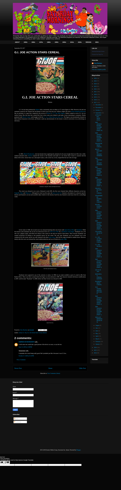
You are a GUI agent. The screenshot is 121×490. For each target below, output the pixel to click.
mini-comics (52, 237)
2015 (95, 350)
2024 (95, 83)
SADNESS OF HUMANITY (27, 342)
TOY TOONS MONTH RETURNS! (98, 290)
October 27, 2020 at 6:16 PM (26, 356)
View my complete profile (99, 69)
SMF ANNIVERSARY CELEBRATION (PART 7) (98, 182)
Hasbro (37, 109)
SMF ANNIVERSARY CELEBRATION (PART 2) (98, 300)
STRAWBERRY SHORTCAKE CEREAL (98, 199)
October (97, 110)
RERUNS (88, 42)
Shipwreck (28, 193)
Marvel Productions (29, 154)
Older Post (82, 368)
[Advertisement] (22, 436)
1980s (49, 42)
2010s (72, 42)
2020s (80, 42)
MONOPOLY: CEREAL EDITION (98, 276)
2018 (95, 99)
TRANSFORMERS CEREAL (98, 145)
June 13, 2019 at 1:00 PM (25, 347)
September (98, 113)
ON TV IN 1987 (98, 270)
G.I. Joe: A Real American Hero (53, 117)
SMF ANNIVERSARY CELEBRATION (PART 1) (98, 310)
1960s (33, 42)
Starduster (79, 230)
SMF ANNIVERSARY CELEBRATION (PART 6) (98, 214)
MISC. (97, 42)
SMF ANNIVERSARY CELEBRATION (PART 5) (98, 225)
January (97, 344)
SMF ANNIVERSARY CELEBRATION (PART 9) (98, 137)
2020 (95, 94)
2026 (95, 78)
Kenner (49, 113)
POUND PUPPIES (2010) (98, 206)
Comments (17, 422)
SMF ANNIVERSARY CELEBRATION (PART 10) (98, 126)
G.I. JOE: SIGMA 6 (98, 245)
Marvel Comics (26, 117)
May (96, 333)
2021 (95, 91)
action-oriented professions (78, 111)
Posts (16, 418)
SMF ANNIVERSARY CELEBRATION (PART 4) (98, 253)
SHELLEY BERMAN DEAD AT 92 (98, 320)
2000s (64, 42)
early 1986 (63, 239)
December (98, 104)
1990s (56, 42)
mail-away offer (54, 231)
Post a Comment (21, 359)
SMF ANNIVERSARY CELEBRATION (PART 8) (98, 171)
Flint (72, 230)
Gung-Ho (16, 193)
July (96, 328)
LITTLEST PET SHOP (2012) (98, 117)
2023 (95, 86)
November (98, 107)
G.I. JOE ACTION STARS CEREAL (98, 240)
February (98, 341)
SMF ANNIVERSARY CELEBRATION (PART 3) (98, 263)
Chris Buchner (98, 63)
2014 (95, 353)
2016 (95, 347)
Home (50, 368)
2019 (95, 97)
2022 (95, 89)
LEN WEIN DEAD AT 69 (98, 233)
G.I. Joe (24, 332)
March (97, 339)
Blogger (78, 450)
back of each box (57, 193)
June (96, 331)
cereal (20, 332)
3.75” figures (58, 113)
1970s (41, 42)
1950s (25, 42)
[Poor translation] (7, 462)
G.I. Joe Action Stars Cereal (34, 332)
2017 (95, 102)
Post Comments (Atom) (53, 373)
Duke (21, 193)
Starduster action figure (68, 231)
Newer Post (18, 368)
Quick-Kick (67, 230)
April (97, 336)
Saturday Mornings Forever (98, 51)
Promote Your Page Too (97, 54)
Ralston (30, 155)
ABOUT (17, 42)
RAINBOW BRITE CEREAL (98, 283)
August (97, 325)
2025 (95, 81)
